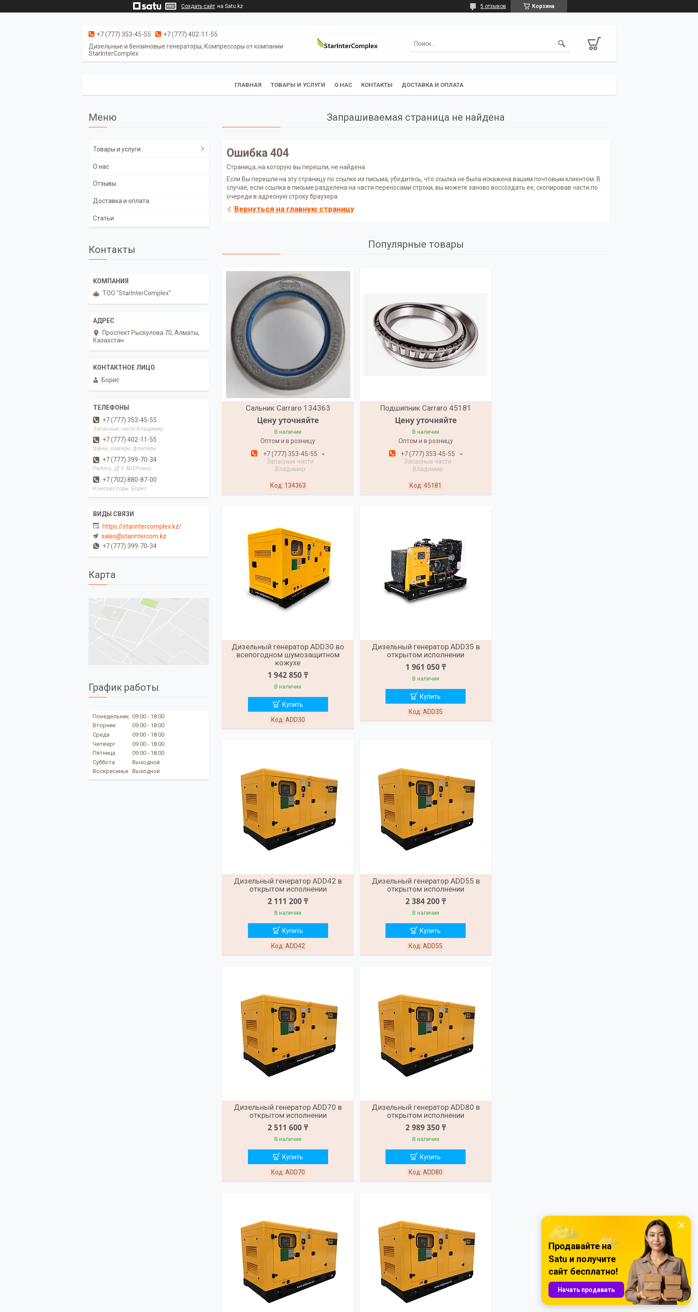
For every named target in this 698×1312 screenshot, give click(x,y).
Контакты (377, 84)
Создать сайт (198, 6)
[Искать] (562, 44)
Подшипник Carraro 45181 (415, 408)
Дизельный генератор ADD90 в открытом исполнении (547, 880)
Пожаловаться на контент (380, 1303)
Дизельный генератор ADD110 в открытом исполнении (284, 1107)
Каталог (233, 1247)
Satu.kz (388, 1295)
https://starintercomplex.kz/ (142, 526)
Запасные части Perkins (520, 1259)
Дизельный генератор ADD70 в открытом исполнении (285, 880)
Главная (248, 84)
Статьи (103, 218)
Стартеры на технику (516, 1247)
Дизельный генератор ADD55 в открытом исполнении (547, 652)
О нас (343, 84)
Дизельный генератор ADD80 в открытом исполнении (415, 880)
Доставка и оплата (432, 84)
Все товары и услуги (412, 1202)
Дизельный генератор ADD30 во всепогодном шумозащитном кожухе (547, 416)
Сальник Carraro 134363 (284, 408)
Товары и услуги (298, 84)
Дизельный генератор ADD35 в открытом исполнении (285, 652)
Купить (551, 465)
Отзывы (104, 183)
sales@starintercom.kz (133, 536)
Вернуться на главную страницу (294, 208)
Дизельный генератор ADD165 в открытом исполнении (547, 1107)
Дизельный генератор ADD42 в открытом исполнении (415, 652)
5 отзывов (493, 6)
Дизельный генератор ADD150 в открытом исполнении (415, 1107)
